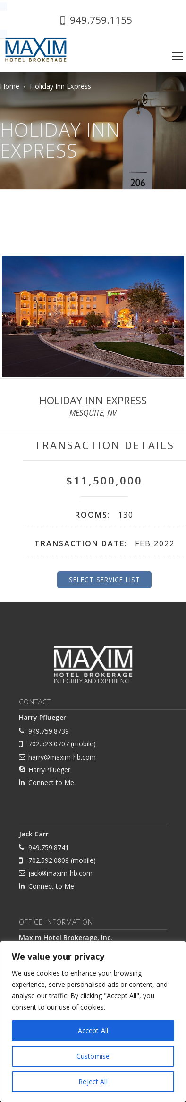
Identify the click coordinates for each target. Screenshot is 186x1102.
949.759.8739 (48, 730)
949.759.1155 (101, 19)
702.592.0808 (48, 860)
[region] (93, 1021)
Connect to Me (51, 782)
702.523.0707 (48, 743)
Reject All (92, 1081)
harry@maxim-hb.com (62, 756)
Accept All (93, 1030)
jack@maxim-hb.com (60, 872)
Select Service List (104, 579)
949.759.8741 (48, 847)
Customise (93, 1056)
